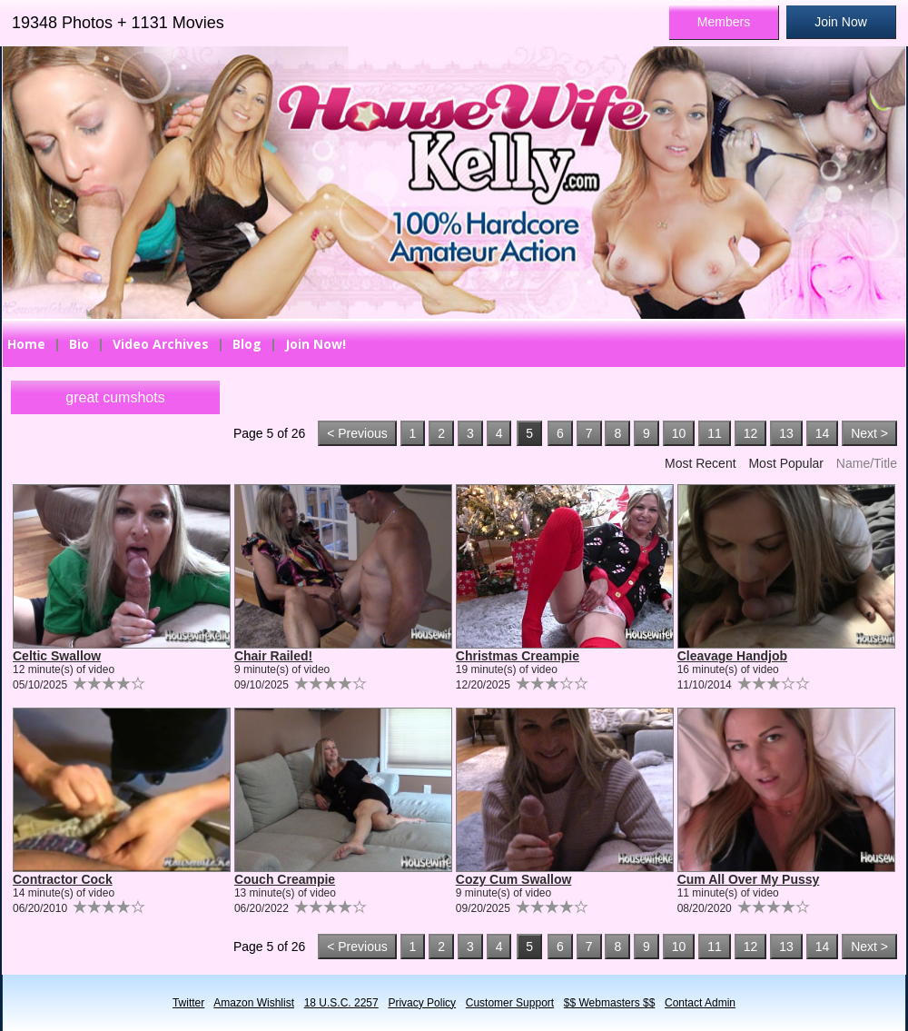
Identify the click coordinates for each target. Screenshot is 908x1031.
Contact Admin (700, 1002)
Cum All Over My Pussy (748, 879)
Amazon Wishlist (253, 1002)
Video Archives (161, 343)
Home (26, 343)
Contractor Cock (63, 879)
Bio (79, 343)
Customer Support (510, 1002)
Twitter (188, 1002)
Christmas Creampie (517, 656)
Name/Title (866, 463)
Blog (247, 343)
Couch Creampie (284, 879)
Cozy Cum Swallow (514, 879)
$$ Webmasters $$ (610, 1002)
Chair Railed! (273, 656)
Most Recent (700, 463)
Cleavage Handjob (732, 656)
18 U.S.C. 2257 (341, 1002)
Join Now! (315, 343)
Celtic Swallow (57, 656)
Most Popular (785, 463)
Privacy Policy (422, 1002)
